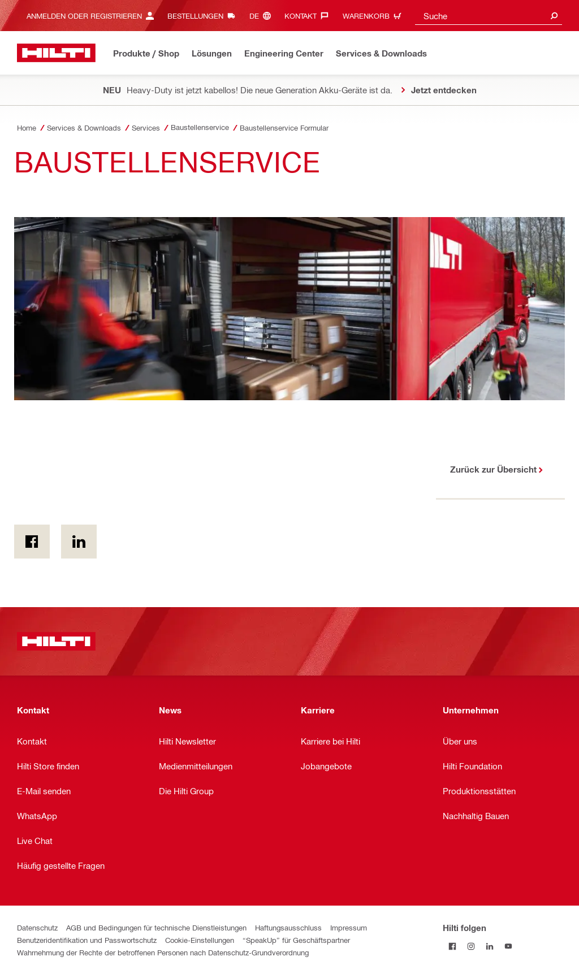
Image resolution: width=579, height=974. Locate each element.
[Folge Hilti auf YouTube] (508, 946)
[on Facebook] (32, 542)
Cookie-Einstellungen (199, 940)
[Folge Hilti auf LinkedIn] (489, 946)
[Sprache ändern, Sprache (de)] (262, 15)
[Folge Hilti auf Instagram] (470, 946)
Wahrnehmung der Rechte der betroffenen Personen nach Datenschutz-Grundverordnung (163, 952)
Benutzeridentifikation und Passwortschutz (87, 940)
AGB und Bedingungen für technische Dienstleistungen (156, 927)
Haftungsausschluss (288, 927)
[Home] (56, 53)
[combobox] (488, 15)
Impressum (348, 927)
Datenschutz (37, 927)
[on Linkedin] (79, 542)
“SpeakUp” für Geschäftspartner (296, 940)
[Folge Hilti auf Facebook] (452, 946)
